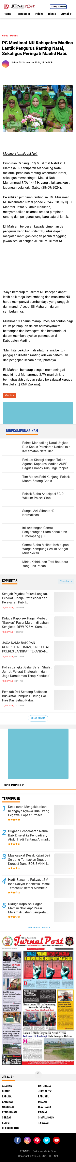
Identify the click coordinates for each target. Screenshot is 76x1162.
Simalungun (46, 1117)
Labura (7, 1096)
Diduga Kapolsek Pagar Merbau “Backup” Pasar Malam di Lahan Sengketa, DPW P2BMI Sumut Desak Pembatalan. (25, 622)
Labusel (43, 1096)
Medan (42, 1101)
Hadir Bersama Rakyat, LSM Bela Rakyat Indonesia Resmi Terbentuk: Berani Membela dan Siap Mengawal (29, 884)
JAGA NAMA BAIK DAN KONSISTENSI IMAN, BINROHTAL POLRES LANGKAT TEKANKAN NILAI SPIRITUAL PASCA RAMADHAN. (26, 647)
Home (7, 13)
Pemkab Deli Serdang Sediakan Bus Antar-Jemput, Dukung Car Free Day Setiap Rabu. (24, 696)
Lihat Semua (38, 718)
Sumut (6, 1122)
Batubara (44, 1086)
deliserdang (10, 1128)
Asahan (7, 1086)
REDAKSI (25, 1151)
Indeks (39, 13)
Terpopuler (23, 13)
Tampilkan (66, 581)
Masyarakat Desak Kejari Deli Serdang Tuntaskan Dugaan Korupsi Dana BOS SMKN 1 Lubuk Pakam (29, 859)
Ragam (42, 1112)
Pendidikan (9, 1112)
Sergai (6, 1117)
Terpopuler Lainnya (38, 927)
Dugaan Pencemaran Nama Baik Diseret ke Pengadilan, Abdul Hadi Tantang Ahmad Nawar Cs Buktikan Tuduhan (28, 835)
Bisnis (52, 13)
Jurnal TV (67, 13)
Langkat (7, 1101)
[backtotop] (38, 1074)
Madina (14, 35)
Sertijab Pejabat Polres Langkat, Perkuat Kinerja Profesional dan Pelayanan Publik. (25, 598)
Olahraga (44, 1107)
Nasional (8, 1107)
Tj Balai (43, 1122)
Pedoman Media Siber (44, 1151)
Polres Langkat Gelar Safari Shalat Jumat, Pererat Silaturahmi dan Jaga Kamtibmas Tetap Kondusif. (26, 671)
